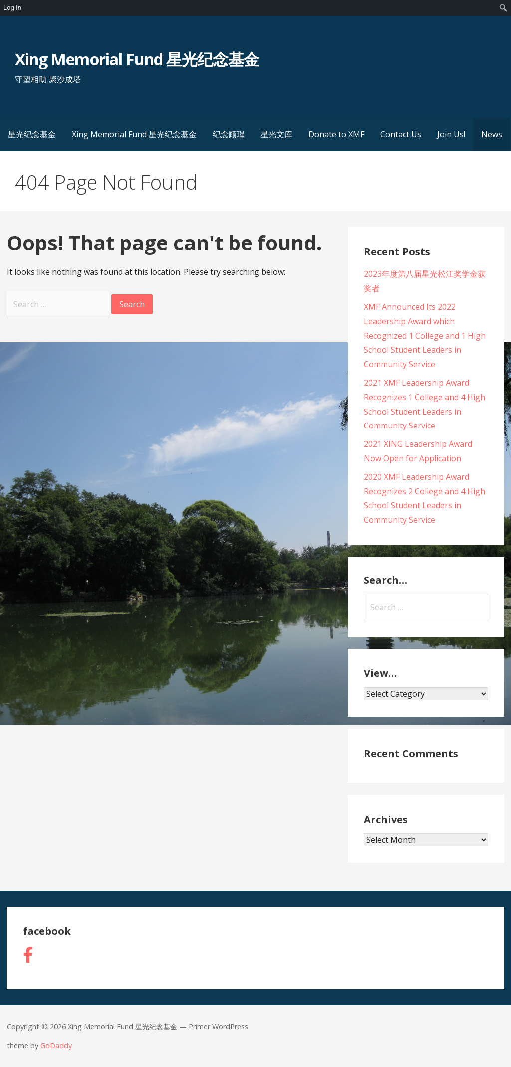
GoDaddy (56, 1045)
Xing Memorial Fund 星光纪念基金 (137, 59)
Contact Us (400, 134)
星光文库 (276, 134)
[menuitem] (503, 8)
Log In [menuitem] (12, 7)
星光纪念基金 (32, 134)
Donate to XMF (336, 134)
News (491, 134)
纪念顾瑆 (229, 134)
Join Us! (451, 134)
